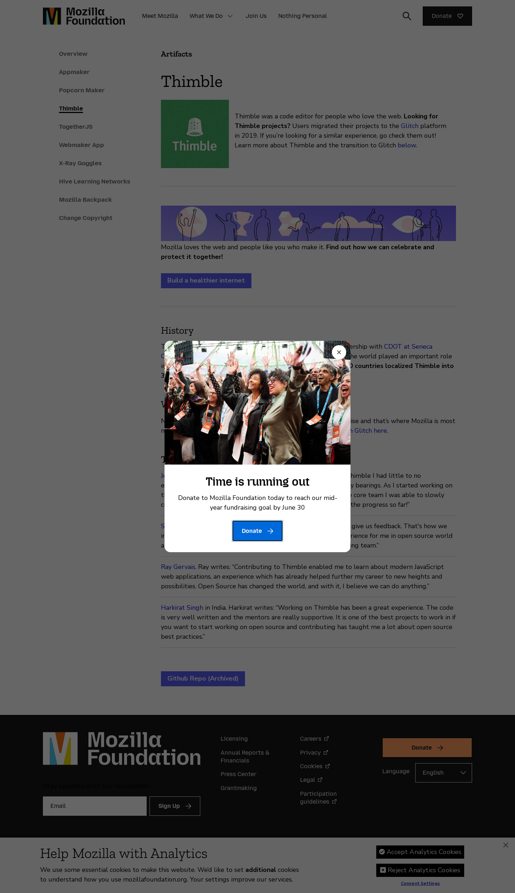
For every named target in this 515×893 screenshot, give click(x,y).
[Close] (339, 352)
